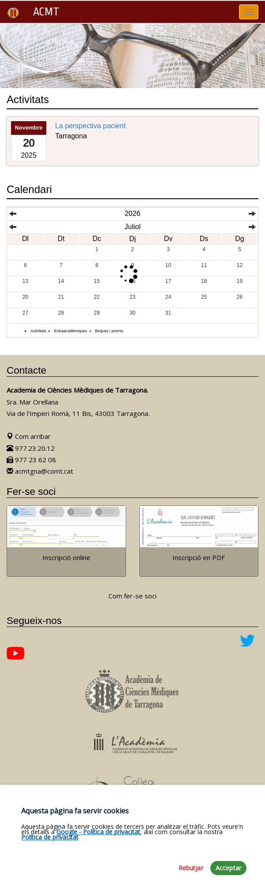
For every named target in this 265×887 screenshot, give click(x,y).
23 (132, 297)
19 (240, 281)
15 (97, 281)
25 (204, 297)
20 (25, 297)
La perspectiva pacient (90, 126)
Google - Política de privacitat (98, 870)
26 (240, 297)
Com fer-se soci (132, 595)
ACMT (33, 12)
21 (61, 297)
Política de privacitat (49, 875)
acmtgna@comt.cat (40, 471)
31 (168, 313)
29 (97, 313)
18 (204, 281)
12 (240, 265)
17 (168, 281)
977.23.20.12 (31, 448)
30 (132, 313)
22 (97, 297)
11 (204, 265)
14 (61, 281)
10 (168, 265)
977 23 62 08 (31, 459)
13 (25, 281)
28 (61, 313)
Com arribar (29, 436)
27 (25, 313)
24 (168, 297)
